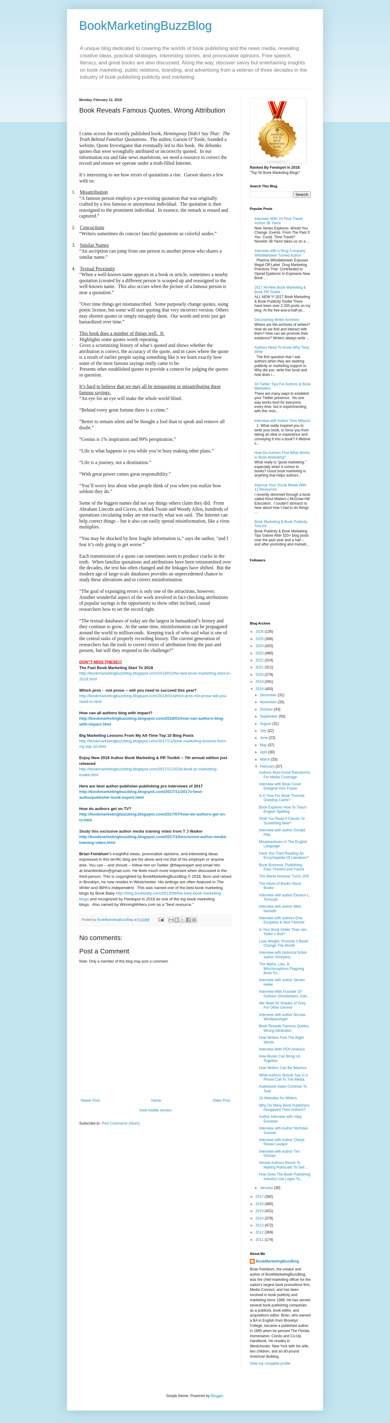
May (264, 745)
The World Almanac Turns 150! (284, 876)
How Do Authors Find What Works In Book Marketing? (282, 455)
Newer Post (90, 1100)
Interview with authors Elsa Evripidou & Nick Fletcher (282, 920)
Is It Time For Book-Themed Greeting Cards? (281, 798)
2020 (260, 674)
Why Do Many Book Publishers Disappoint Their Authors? (284, 1107)
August (266, 724)
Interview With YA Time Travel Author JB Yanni (278, 221)
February (267, 766)
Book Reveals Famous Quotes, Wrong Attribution (284, 1028)
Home (156, 1100)
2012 (260, 1232)
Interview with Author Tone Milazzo (282, 421)
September (269, 716)
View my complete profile (270, 1363)
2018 (260, 689)
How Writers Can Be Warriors (283, 1068)
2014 (260, 1218)
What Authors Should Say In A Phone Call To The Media (283, 1077)
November (269, 702)
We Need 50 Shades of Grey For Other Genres (282, 1005)
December (269, 695)
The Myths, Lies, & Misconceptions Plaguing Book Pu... (281, 968)
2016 (260, 1204)
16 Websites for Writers (278, 1098)
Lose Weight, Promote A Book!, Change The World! (284, 943)
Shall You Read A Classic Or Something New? (282, 820)
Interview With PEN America (282, 1049)
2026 (260, 631)
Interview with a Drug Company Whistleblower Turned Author (279, 253)
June (264, 738)
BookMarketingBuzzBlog (145, 25)
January (267, 1188)
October (267, 709)
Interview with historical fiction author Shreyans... (283, 954)
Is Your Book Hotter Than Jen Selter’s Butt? (283, 932)
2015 (260, 1211)
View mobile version (155, 1110)
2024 (260, 646)
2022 (260, 660)
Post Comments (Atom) (120, 1123)
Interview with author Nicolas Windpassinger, (282, 1017)
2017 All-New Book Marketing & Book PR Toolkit (280, 289)
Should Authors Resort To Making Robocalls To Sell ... (283, 1165)
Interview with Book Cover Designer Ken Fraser (280, 786)
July (264, 731)
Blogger (217, 1396)
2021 (260, 667)
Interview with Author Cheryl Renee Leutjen (281, 1142)
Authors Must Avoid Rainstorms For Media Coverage (284, 774)
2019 (260, 681)
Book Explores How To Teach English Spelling (283, 809)
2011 (260, 1239)
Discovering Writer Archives (276, 320)
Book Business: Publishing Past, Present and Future (281, 867)
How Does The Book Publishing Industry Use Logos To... (284, 1176)
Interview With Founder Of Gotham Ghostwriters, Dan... (284, 993)
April (264, 752)
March (265, 759)
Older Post (221, 1100)
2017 (260, 1196)
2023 (260, 653)
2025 (260, 639)
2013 (260, 1225)
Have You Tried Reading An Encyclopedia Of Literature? (284, 855)
